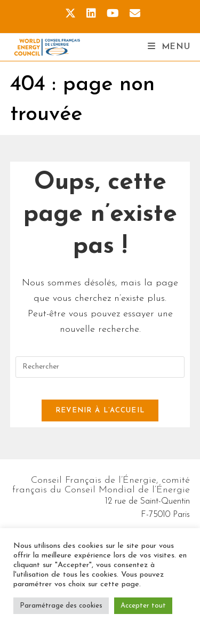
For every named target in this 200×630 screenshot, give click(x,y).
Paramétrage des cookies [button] (61, 605)
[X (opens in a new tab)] (70, 13)
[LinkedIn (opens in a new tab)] (91, 13)
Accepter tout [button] (143, 605)
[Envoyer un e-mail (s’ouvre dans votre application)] (132, 13)
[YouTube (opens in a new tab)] (112, 13)
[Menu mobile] (169, 47)
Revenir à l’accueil (100, 410)
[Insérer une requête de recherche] (100, 367)
